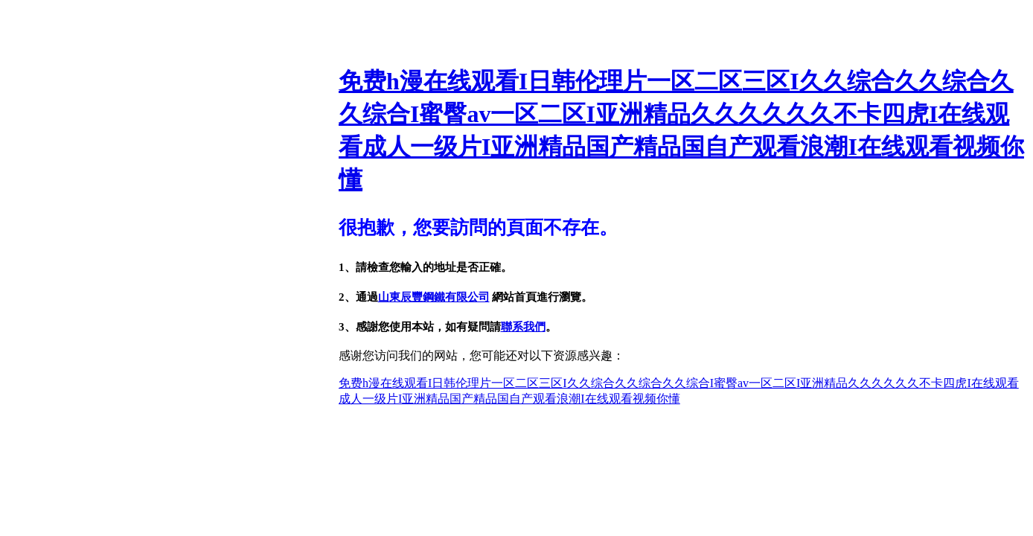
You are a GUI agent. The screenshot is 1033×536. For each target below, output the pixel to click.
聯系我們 (523, 327)
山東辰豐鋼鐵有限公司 (434, 297)
